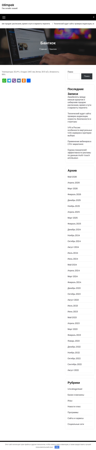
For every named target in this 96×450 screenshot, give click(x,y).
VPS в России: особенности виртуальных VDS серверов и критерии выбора (80, 131)
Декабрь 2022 (74, 346)
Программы (73, 412)
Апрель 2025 (74, 212)
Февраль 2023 (74, 335)
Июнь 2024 (73, 258)
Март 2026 (73, 188)
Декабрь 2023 (74, 288)
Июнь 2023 (73, 311)
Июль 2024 (73, 253)
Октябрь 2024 (74, 241)
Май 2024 (72, 264)
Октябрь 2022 (74, 358)
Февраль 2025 (74, 223)
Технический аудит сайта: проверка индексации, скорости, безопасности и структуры (79, 117)
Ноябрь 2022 (74, 352)
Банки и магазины (76, 394)
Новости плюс (74, 406)
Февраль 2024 (74, 282)
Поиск (70, 71)
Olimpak (8, 5)
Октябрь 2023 (74, 294)
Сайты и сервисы (76, 418)
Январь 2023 (74, 341)
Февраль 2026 (74, 194)
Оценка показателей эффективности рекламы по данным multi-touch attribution (79, 154)
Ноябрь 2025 (74, 206)
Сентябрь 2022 (75, 364)
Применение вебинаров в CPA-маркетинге (79, 143)
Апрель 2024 (74, 270)
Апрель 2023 (73, 323)
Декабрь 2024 (74, 229)
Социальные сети (76, 424)
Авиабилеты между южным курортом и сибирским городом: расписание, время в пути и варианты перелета (79, 102)
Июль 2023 (73, 305)
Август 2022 (73, 370)
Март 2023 (72, 329)
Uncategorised (75, 389)
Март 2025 (73, 217)
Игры (70, 400)
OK (57, 447)
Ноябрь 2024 (74, 235)
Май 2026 (72, 176)
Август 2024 (73, 247)
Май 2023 (72, 317)
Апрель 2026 (74, 182)
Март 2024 (73, 276)
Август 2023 (73, 299)
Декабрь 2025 (74, 200)
